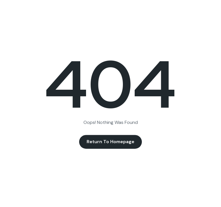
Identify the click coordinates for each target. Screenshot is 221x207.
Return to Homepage (110, 142)
